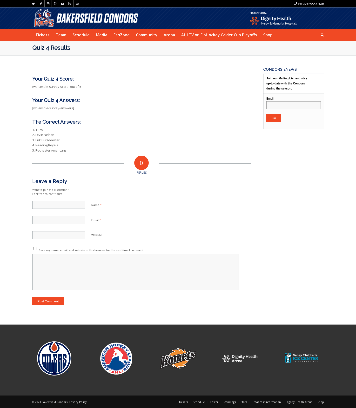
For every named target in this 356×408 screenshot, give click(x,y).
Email (96, 220)
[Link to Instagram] (48, 3)
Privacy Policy (78, 402)
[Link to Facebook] (40, 3)
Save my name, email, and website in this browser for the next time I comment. (91, 250)
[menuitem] (42, 35)
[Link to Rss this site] (69, 3)
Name (96, 205)
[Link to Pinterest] (55, 3)
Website (96, 235)
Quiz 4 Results (51, 47)
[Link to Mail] (77, 3)
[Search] (321, 35)
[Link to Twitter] (33, 3)
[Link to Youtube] (62, 3)
